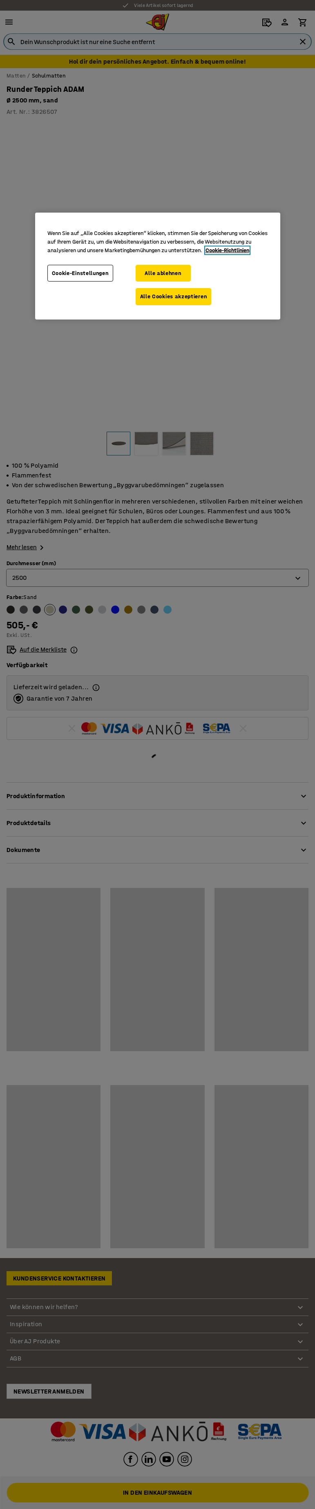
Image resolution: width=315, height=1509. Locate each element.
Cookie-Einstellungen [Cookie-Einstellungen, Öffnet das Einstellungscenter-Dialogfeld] (80, 273)
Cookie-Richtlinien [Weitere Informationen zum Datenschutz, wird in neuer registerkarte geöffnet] (227, 250)
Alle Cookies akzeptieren (173, 296)
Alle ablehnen (163, 273)
